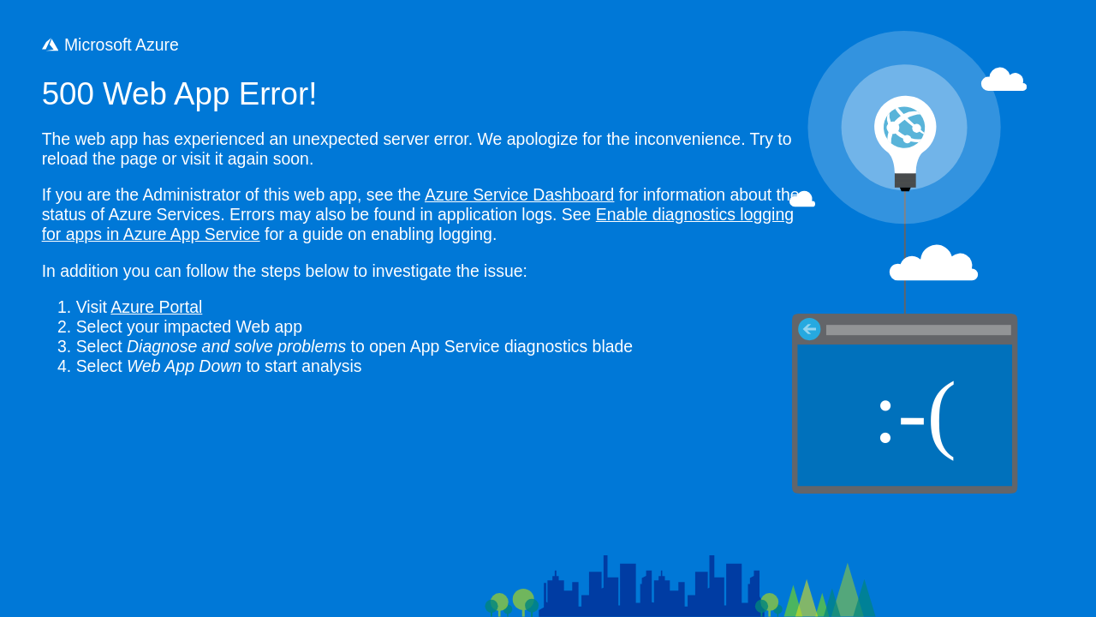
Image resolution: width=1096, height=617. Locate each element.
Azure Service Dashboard (519, 194)
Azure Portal (156, 306)
